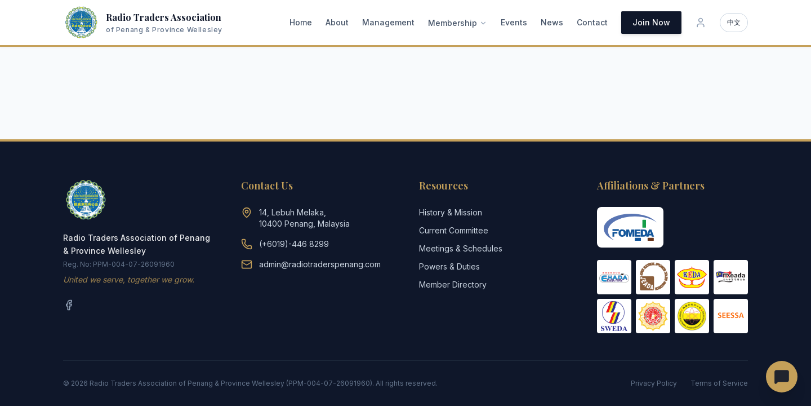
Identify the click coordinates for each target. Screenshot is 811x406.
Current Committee (453, 230)
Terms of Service (719, 383)
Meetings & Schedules (460, 248)
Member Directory (453, 284)
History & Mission (450, 212)
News (552, 22)
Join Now (651, 22)
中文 (734, 22)
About (337, 22)
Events (514, 22)
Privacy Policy (654, 383)
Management (388, 22)
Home (300, 22)
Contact (592, 22)
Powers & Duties (449, 266)
